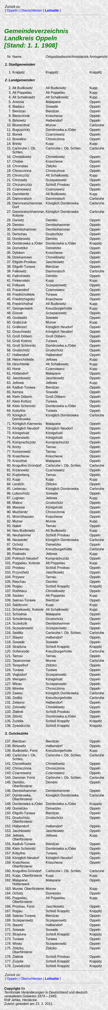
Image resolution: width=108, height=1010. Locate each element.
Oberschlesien (31, 10)
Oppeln (12, 10)
